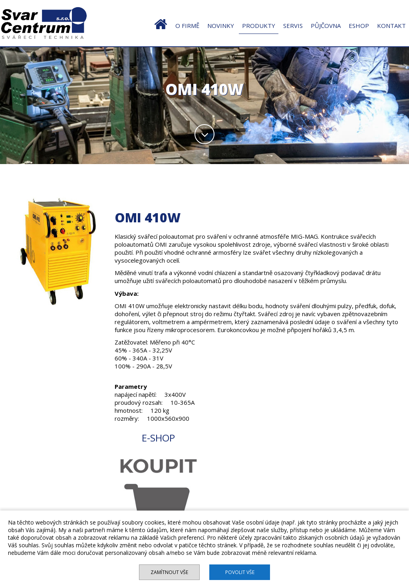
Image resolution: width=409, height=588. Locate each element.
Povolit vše (239, 572)
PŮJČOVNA (326, 26)
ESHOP (359, 26)
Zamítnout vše (169, 572)
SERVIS (293, 26)
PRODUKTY (258, 26)
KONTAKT (391, 26)
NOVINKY (220, 26)
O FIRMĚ (187, 26)
